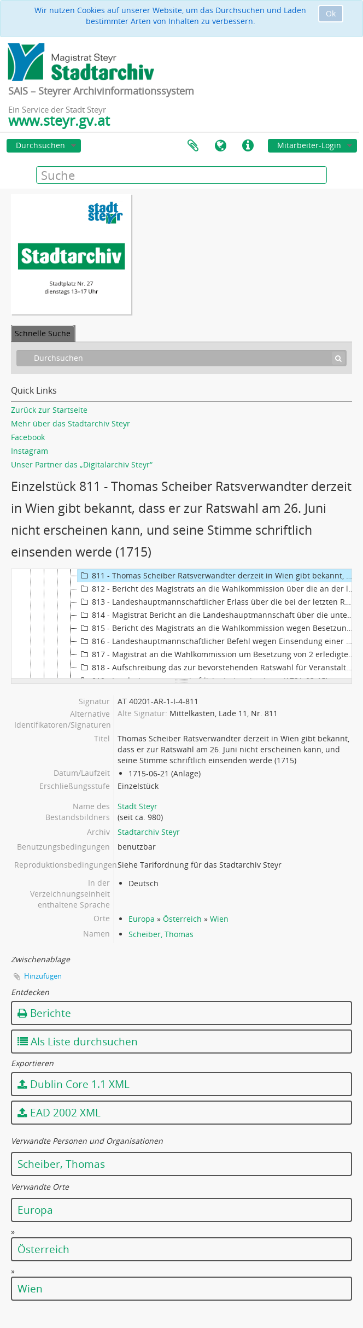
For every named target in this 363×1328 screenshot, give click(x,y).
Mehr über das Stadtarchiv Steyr (70, 423)
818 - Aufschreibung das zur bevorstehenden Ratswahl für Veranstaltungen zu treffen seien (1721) (218, 667)
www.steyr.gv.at (59, 120)
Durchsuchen (40, 145)
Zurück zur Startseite (49, 410)
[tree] (181, 623)
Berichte (44, 1013)
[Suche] (338, 358)
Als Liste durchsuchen (77, 1041)
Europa (141, 919)
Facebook (28, 437)
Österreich (182, 919)
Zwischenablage (193, 146)
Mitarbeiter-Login (309, 145)
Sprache (220, 146)
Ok (331, 13)
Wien (219, 919)
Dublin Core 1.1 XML (73, 1084)
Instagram (29, 451)
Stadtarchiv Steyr (149, 832)
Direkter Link (247, 146)
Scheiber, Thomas (161, 934)
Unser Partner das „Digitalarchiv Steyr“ (82, 464)
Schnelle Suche (43, 333)
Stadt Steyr (137, 806)
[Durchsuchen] (181, 358)
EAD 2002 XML (59, 1112)
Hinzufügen (43, 976)
